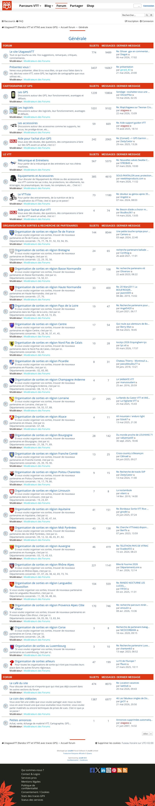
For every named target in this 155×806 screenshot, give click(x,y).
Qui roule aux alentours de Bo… (132, 323)
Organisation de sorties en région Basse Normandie (48, 268)
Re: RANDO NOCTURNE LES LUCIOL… (130, 584)
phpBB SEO (83, 758)
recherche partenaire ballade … (132, 249)
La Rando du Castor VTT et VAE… (133, 397)
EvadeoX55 (126, 548)
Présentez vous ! (20, 67)
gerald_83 (125, 69)
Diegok (124, 54)
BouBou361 (126, 212)
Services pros (29, 777)
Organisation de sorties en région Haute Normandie (48, 287)
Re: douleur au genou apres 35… (133, 193)
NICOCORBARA (128, 629)
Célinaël (124, 456)
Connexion (148, 5)
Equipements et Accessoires (36, 176)
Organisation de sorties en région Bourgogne (43, 435)
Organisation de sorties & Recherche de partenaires (40, 225)
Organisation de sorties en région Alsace (40, 416)
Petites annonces (20, 720)
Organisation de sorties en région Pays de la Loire (46, 305)
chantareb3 (126, 648)
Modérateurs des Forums (37, 60)
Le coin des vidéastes (23, 698)
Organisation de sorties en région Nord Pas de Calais (48, 342)
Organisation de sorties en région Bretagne (42, 250)
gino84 (124, 511)
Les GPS (23, 92)
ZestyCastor (126, 141)
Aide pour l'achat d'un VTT (34, 210)
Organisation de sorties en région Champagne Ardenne (50, 379)
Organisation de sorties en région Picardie (42, 361)
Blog (48, 6)
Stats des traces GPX (33, 796)
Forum (61, 6)
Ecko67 (124, 419)
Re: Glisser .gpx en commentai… (133, 51)
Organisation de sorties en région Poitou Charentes (47, 472)
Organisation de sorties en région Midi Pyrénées (45, 527)
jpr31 (123, 701)
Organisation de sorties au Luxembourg (40, 646)
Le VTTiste (24, 194)
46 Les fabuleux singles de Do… (132, 698)
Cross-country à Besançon (129, 453)
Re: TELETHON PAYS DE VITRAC (132, 545)
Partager (76, 6)
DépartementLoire (129, 567)
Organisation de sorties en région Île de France (44, 231)
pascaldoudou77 (129, 363)
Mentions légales (31, 781)
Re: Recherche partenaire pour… (133, 305)
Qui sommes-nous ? (32, 770)
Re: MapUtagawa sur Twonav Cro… (134, 107)
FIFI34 (123, 588)
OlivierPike (126, 94)
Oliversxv (125, 271)
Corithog (124, 252)
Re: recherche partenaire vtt (130, 268)
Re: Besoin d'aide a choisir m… (132, 209)
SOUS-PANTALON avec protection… (134, 175)
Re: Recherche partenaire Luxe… (133, 645)
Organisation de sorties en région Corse (40, 627)
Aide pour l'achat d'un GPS (34, 138)
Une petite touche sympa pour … (133, 231)
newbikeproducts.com (131, 178)
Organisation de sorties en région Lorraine (42, 398)
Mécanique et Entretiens (33, 160)
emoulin (124, 607)
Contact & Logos (30, 774)
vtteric (123, 493)
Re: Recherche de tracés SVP (130, 471)
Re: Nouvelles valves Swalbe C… (132, 159)
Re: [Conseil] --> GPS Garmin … (132, 138)
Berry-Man (126, 326)
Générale (77, 38)
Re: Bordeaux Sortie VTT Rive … (132, 508)
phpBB (70, 751)
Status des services (32, 799)
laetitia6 (124, 685)
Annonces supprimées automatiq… (134, 719)
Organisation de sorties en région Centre (41, 324)
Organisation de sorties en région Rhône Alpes (44, 564)
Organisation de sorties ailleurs (35, 661)
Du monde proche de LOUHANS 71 (134, 434)
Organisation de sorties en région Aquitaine (42, 509)
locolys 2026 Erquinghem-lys (131, 342)
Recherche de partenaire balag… (133, 626)
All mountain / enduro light (130, 416)
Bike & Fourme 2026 (127, 564)
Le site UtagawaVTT (22, 51)
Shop (90, 6)
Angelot (124, 196)
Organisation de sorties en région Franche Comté (46, 453)
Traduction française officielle (74, 753)
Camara (124, 234)
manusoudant (127, 382)
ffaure (123, 663)
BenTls (123, 530)
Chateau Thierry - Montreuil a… (132, 360)
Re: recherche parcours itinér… (132, 604)
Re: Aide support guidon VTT (131, 122)
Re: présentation (124, 66)
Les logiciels (25, 107)
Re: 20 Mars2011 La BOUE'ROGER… (126, 288)
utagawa (124, 110)
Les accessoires (28, 123)
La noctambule (124, 490)
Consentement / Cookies (35, 792)
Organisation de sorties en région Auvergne (42, 546)
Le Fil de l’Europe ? (125, 660)
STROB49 (125, 163)
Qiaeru (89, 753)
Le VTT (7, 154)
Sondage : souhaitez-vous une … (133, 91)
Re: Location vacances (127, 682)
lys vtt (123, 345)
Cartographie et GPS (17, 86)
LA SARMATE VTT (125, 379)
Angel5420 (126, 308)
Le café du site (19, 683)
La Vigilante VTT (128, 400)
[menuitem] (19, 21)
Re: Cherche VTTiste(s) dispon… (132, 527)
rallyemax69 (126, 437)
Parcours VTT (29, 6)
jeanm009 (125, 292)
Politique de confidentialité (29, 787)
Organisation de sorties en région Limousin (42, 490)
